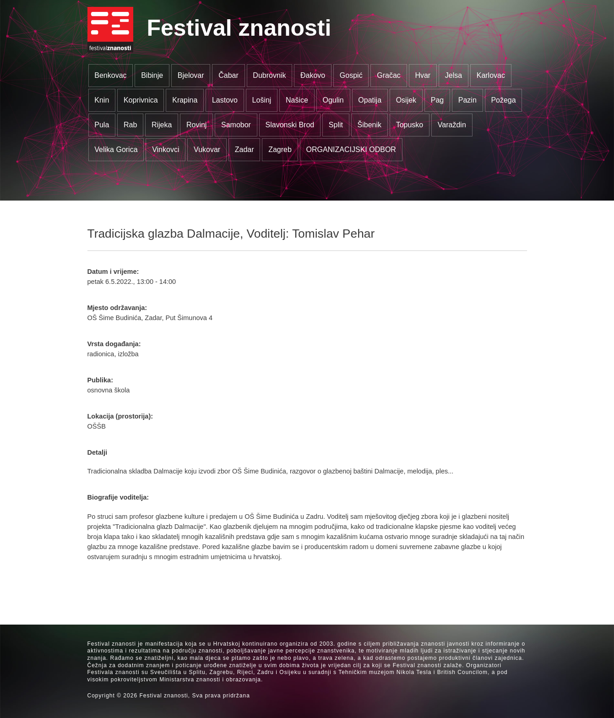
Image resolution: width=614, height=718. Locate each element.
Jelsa (453, 75)
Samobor (236, 125)
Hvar (422, 75)
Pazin (467, 100)
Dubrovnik (269, 75)
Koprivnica (141, 100)
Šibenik (369, 125)
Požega (503, 100)
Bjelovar (191, 75)
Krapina (184, 100)
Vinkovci (165, 149)
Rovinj (196, 125)
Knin (101, 100)
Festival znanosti (239, 28)
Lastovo (225, 100)
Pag (437, 100)
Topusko (410, 125)
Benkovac (110, 75)
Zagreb (280, 149)
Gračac (389, 75)
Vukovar (207, 149)
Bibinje (152, 75)
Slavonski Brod (290, 125)
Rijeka (162, 125)
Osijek (406, 100)
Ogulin (333, 100)
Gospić (351, 75)
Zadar (244, 149)
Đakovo (312, 75)
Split (336, 125)
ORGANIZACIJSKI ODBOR (351, 149)
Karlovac (491, 75)
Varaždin (452, 125)
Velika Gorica (115, 149)
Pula (101, 125)
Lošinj (262, 100)
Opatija (369, 100)
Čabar (228, 75)
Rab (130, 125)
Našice (297, 100)
